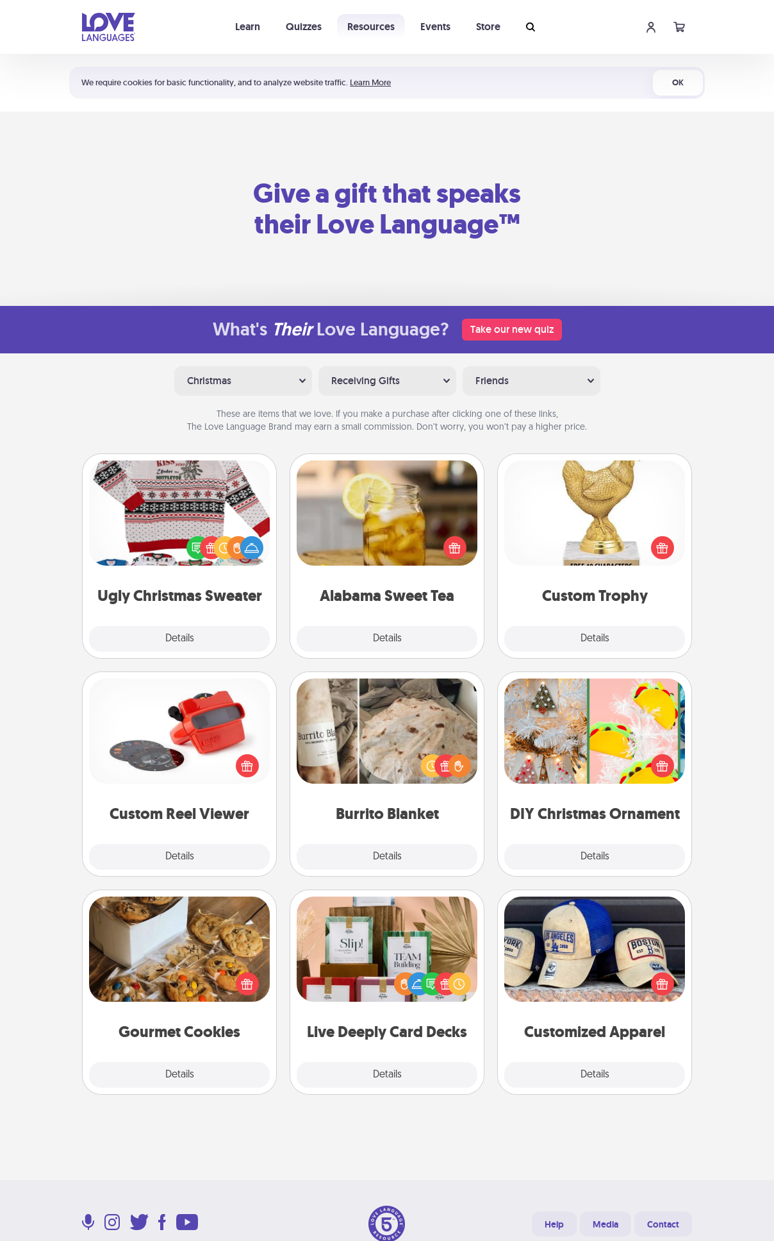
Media (605, 1224)
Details (179, 639)
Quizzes (304, 26)
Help (554, 1224)
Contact (663, 1224)
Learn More (370, 82)
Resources (371, 26)
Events (435, 26)
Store (488, 26)
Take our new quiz (512, 329)
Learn (247, 26)
